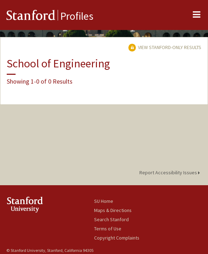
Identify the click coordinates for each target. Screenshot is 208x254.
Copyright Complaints (116, 238)
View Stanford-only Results (164, 47)
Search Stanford (111, 219)
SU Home (103, 201)
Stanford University (50, 204)
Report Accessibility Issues (170, 172)
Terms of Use (107, 228)
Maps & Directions (113, 210)
